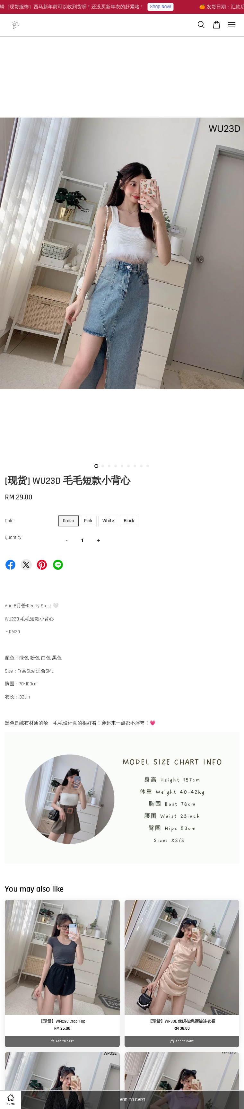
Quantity (13, 537)
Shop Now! (163, 7)
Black (129, 521)
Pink (88, 521)
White (108, 521)
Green (68, 521)
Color (10, 521)
